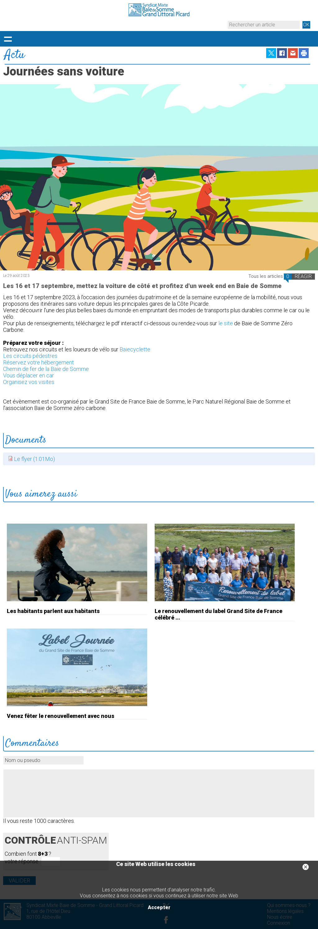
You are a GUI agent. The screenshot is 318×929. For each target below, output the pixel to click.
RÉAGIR (303, 276)
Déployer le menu (8, 39)
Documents (25, 440)
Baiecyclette (135, 349)
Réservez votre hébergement (38, 362)
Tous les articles (265, 276)
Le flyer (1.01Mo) (34, 459)
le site (225, 323)
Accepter (159, 907)
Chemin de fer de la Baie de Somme (46, 369)
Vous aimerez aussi (41, 494)
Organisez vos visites (28, 382)
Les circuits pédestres (30, 356)
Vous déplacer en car (28, 375)
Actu (15, 55)
